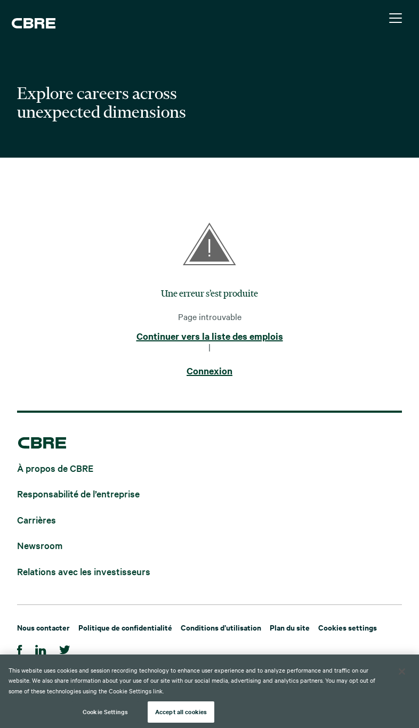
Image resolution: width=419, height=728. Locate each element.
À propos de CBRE (55, 467)
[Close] (402, 671)
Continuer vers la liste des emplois (209, 336)
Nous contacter (43, 627)
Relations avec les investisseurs (83, 571)
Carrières (36, 519)
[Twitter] (64, 648)
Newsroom (39, 545)
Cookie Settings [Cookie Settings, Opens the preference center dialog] (105, 711)
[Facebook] (19, 648)
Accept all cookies (181, 711)
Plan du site (290, 627)
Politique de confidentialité (125, 627)
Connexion (209, 371)
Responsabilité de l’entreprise (78, 493)
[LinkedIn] (40, 648)
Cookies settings (347, 627)
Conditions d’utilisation (221, 627)
